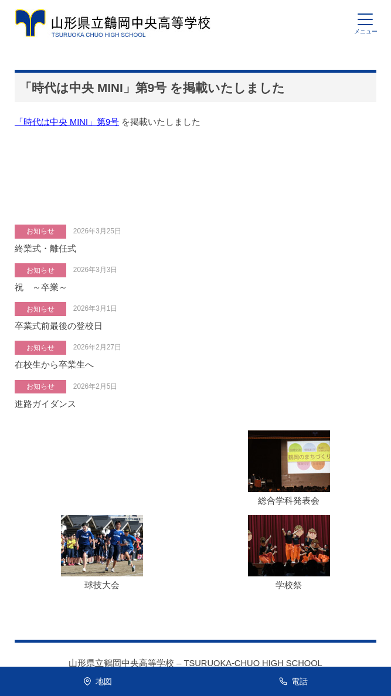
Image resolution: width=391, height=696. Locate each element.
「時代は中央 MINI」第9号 (67, 122)
